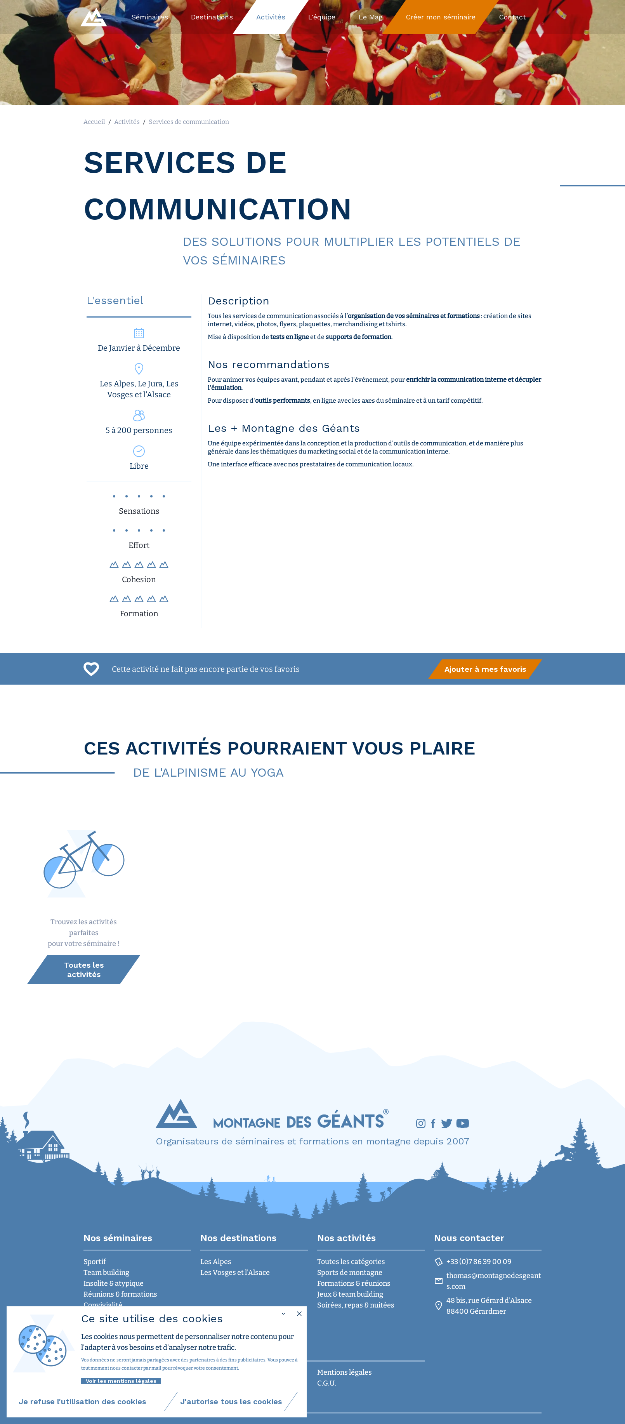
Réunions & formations (120, 1294)
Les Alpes (215, 1261)
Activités (127, 121)
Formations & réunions (354, 1283)
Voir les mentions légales (121, 1381)
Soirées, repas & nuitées (355, 1305)
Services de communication (189, 121)
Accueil (94, 121)
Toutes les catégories (351, 1261)
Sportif (94, 1261)
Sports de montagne (349, 1272)
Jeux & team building (350, 1294)
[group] (485, 669)
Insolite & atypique (113, 1283)
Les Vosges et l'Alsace (235, 1272)
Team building (106, 1272)
